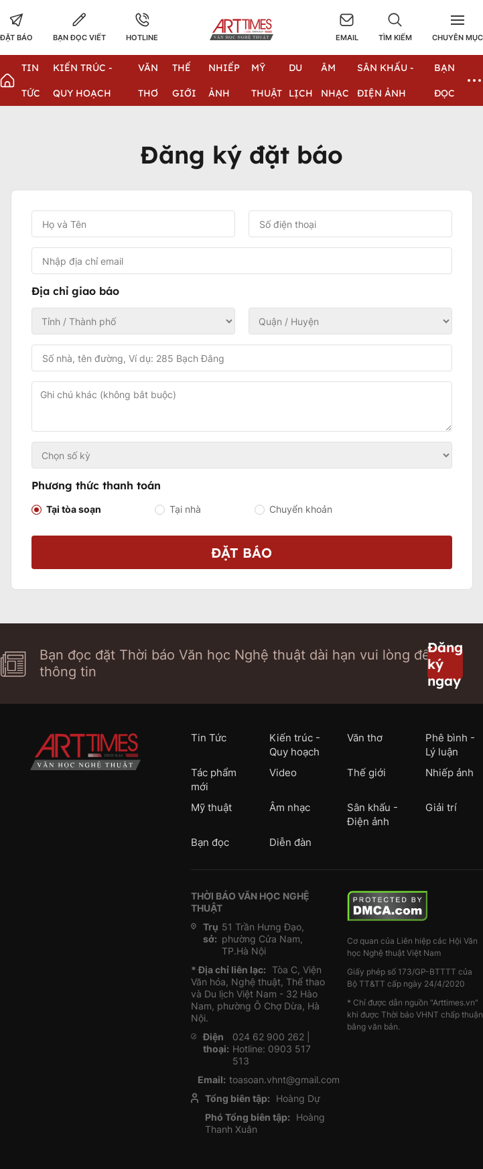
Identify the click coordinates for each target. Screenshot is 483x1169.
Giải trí (441, 807)
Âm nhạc (289, 807)
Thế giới (366, 772)
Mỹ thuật (211, 807)
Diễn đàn (290, 842)
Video (283, 772)
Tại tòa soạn (73, 509)
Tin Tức (208, 737)
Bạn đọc (210, 842)
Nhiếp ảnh (449, 772)
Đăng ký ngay (445, 663)
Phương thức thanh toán (96, 485)
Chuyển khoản (300, 509)
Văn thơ (365, 737)
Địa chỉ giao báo (75, 291)
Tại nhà (185, 509)
